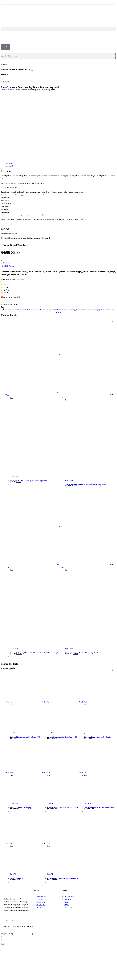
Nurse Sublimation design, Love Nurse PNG (25, 737)
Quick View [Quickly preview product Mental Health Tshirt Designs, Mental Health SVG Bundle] (83, 772)
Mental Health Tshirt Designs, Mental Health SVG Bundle (99, 808)
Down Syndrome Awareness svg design (62, 310)
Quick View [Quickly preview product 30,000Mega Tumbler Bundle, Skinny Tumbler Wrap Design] (69, 480)
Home (3, 90)
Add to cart (5, 82)
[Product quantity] (11, 79)
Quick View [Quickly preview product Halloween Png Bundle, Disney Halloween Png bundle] (14, 476)
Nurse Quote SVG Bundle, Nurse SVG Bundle (62, 808)
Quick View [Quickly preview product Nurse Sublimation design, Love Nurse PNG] (9, 702)
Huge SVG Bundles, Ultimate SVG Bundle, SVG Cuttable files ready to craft (34, 653)
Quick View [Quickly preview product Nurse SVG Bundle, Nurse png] (9, 772)
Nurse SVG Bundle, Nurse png (20, 808)
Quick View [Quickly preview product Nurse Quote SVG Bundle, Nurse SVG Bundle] (46, 772)
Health (10, 90)
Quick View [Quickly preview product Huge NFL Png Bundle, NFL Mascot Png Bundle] (69, 649)
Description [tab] (9, 163)
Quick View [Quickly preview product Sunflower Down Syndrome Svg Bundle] (83, 702)
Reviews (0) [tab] (9, 166)
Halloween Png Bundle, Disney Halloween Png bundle (28, 481)
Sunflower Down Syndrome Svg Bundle (97, 737)
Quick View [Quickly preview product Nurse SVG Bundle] (9, 843)
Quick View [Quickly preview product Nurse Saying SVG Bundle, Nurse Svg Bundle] (46, 843)
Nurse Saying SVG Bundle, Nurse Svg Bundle (62, 878)
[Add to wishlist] (112, 321)
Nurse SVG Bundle (16, 878)
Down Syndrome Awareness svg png (88, 310)
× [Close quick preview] (1, 936)
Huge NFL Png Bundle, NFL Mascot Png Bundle (81, 653)
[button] (58, 4)
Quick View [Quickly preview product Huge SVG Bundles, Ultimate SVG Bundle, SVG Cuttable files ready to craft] (14, 649)
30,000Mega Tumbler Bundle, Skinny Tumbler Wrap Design (85, 484)
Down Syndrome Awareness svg (39, 310)
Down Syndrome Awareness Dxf (17, 310)
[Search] (115, 56)
